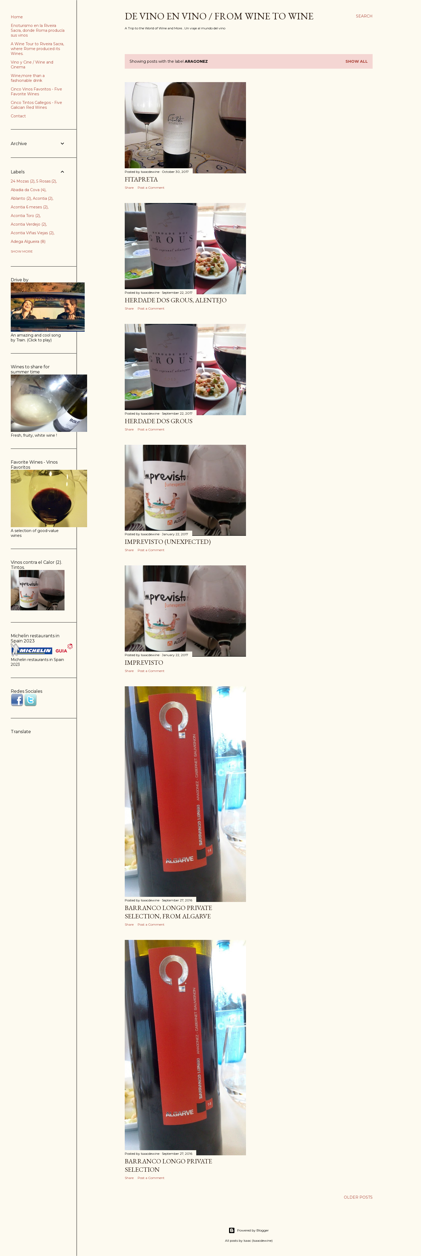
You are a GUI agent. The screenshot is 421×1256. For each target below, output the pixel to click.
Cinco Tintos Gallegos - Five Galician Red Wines (36, 105)
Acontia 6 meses (29, 207)
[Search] (364, 16)
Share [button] (129, 188)
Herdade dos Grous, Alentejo (176, 300)
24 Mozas (22, 181)
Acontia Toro (25, 215)
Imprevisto (144, 662)
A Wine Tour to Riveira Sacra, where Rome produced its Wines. (37, 48)
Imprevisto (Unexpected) (168, 541)
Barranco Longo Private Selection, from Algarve (168, 912)
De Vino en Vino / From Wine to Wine (219, 16)
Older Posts (358, 1197)
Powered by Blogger (249, 1230)
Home (17, 17)
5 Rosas (46, 181)
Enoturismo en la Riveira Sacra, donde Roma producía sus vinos (38, 30)
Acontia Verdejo (28, 224)
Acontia (43, 198)
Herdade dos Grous (158, 421)
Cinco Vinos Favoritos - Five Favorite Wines (36, 91)
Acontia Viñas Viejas (32, 232)
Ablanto (21, 198)
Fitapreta (141, 179)
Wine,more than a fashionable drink (28, 78)
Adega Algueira (28, 241)
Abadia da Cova (28, 189)
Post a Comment (151, 188)
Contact (18, 116)
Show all (356, 61)
